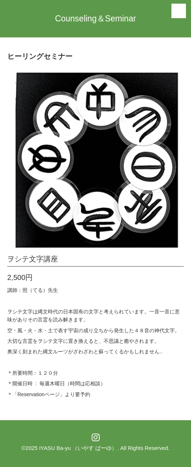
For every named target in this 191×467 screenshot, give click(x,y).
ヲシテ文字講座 (32, 259)
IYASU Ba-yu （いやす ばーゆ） (78, 448)
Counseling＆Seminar (95, 18)
